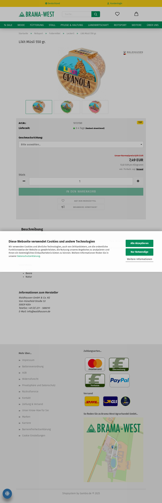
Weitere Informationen (139, 259)
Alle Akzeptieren (139, 243)
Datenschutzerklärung (28, 256)
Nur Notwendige (139, 251)
